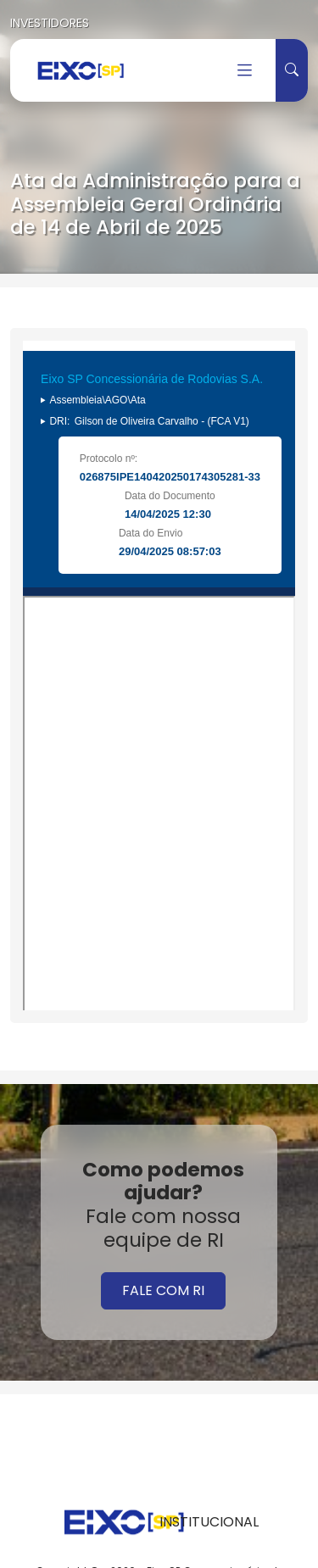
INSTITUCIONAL (209, 1522)
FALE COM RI (163, 1290)
